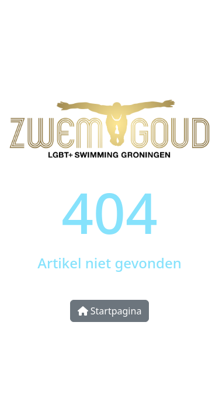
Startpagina (110, 310)
